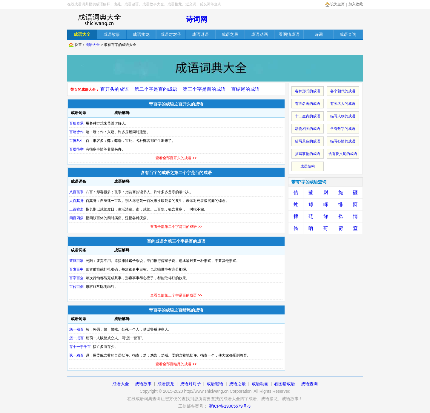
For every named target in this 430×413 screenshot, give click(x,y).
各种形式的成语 (307, 91)
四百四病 (76, 218)
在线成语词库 (99, 19)
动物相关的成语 (307, 129)
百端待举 (76, 149)
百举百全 (76, 278)
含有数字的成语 (342, 129)
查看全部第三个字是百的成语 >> (176, 295)
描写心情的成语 (342, 141)
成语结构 (307, 166)
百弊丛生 (76, 141)
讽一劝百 (76, 355)
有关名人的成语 (342, 104)
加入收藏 (355, 4)
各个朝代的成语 (342, 91)
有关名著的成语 (307, 104)
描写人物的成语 (342, 116)
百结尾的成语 (245, 89)
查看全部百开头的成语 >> (176, 158)
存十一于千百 (80, 347)
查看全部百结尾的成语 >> (176, 364)
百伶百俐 (76, 287)
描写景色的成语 (307, 141)
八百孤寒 (76, 192)
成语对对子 (190, 383)
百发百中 (76, 269)
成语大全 (92, 45)
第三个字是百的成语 (204, 89)
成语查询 (309, 383)
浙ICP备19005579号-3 (230, 406)
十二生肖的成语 (307, 116)
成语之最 (237, 383)
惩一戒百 (76, 338)
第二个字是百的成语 (155, 89)
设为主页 (337, 4)
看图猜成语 (284, 383)
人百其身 (76, 201)
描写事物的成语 (307, 154)
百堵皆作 (76, 132)
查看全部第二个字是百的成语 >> (176, 227)
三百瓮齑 (76, 209)
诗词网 (196, 19)
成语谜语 (215, 383)
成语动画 (260, 383)
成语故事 (143, 383)
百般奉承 (76, 123)
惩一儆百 (76, 329)
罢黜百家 (76, 261)
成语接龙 (165, 383)
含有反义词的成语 (342, 154)
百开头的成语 (114, 89)
